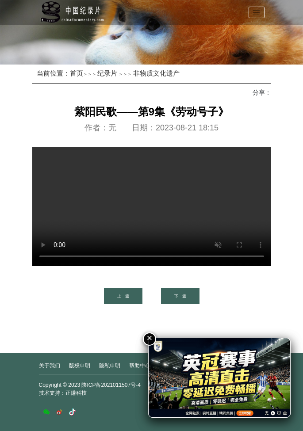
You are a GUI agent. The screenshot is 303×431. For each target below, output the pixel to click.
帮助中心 (139, 365)
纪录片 (107, 73)
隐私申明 (109, 365)
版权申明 (79, 365)
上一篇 (123, 296)
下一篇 (180, 296)
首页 (76, 73)
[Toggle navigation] (257, 12)
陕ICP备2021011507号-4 (110, 385)
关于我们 (49, 365)
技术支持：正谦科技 (63, 393)
